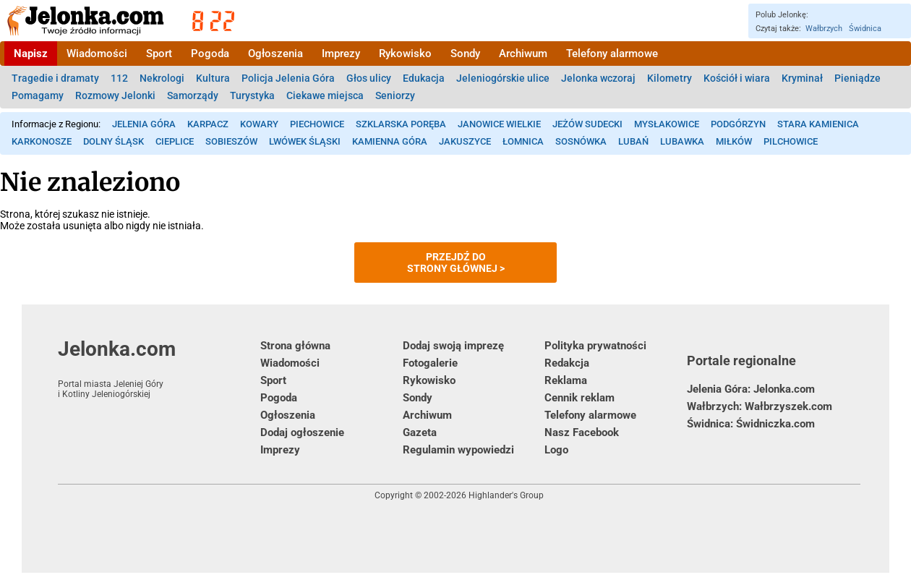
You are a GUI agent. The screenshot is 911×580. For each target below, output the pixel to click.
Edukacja (424, 78)
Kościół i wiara (736, 78)
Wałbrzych (823, 28)
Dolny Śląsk (113, 141)
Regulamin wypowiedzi (458, 449)
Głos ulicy (368, 78)
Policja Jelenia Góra (288, 78)
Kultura (213, 78)
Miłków (734, 141)
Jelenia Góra (144, 124)
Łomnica (523, 141)
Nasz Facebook (581, 432)
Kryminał (802, 78)
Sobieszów (231, 141)
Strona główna (295, 345)
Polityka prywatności (595, 345)
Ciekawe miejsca (325, 95)
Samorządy (192, 95)
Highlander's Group (506, 495)
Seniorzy (395, 95)
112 (119, 78)
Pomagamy (38, 95)
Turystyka (252, 95)
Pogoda (210, 53)
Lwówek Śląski (305, 141)
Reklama (565, 380)
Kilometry (669, 78)
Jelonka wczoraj (598, 78)
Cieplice (174, 141)
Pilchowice (791, 141)
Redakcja (566, 363)
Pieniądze (857, 78)
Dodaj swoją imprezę (453, 345)
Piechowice (317, 124)
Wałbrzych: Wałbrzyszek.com (759, 406)
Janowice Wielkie (499, 124)
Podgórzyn (738, 124)
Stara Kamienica (818, 124)
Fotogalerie (430, 363)
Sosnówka (581, 141)
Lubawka (682, 141)
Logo (556, 449)
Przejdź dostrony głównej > (456, 262)
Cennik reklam (579, 397)
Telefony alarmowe (612, 53)
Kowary (259, 124)
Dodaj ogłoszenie (302, 432)
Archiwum (523, 53)
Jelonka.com (159, 368)
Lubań (633, 141)
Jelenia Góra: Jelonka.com (751, 389)
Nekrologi (162, 78)
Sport (159, 53)
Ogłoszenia (275, 53)
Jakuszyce (465, 141)
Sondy (465, 53)
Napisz (31, 53)
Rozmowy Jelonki (115, 95)
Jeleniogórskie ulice (502, 78)
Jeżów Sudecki (587, 124)
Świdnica (865, 28)
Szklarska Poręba (401, 124)
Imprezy (341, 53)
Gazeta (420, 432)
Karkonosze (42, 141)
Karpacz (207, 124)
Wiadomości (97, 53)
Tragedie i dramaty (55, 78)
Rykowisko (405, 53)
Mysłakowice (666, 124)
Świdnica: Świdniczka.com (751, 423)
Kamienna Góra (389, 141)
